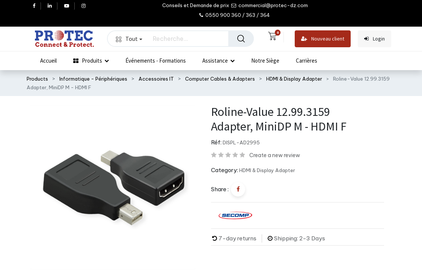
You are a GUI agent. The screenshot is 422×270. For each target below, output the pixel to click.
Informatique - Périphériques (93, 79)
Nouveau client (322, 39)
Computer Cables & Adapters (220, 79)
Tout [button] (129, 38)
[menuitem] (48, 60)
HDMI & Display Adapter (294, 79)
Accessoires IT (156, 79)
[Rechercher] (241, 38)
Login (374, 39)
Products (37, 79)
